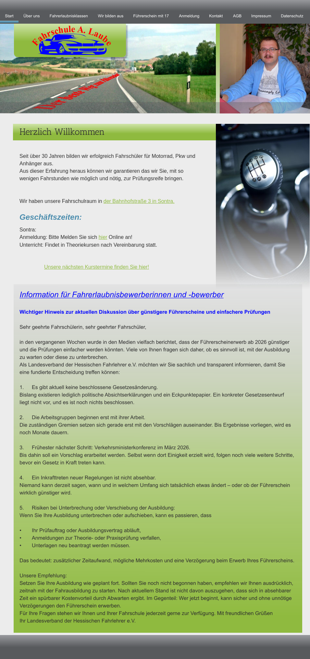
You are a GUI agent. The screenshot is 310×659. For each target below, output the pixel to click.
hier (103, 237)
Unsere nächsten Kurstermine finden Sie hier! (96, 267)
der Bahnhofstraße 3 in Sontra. (139, 201)
